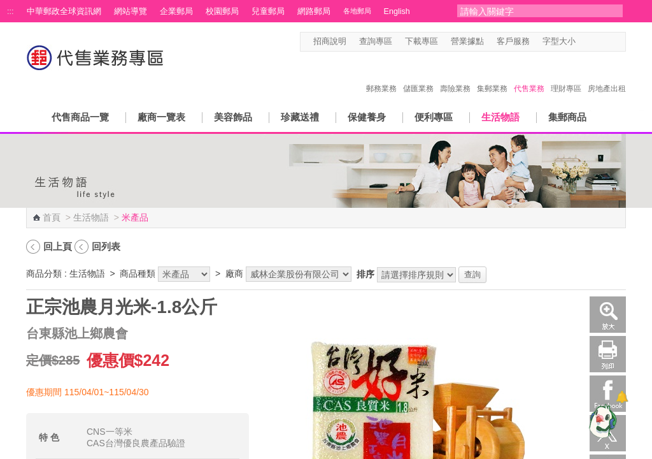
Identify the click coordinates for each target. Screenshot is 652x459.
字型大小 (559, 41)
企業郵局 (176, 11)
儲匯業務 (418, 75)
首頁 (51, 217)
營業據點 (467, 41)
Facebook (608, 393)
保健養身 (367, 117)
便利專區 (434, 117)
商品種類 (137, 273)
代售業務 (529, 75)
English (397, 11)
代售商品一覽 (80, 117)
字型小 (583, 42)
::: (10, 11)
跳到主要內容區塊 (6, 6)
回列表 (106, 246)
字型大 (608, 42)
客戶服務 (513, 41)
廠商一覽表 (161, 117)
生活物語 (500, 117)
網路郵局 (313, 11)
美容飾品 (233, 117)
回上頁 (57, 246)
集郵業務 (492, 75)
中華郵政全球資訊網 (64, 11)
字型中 (595, 42)
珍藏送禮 (300, 117)
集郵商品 (567, 117)
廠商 (234, 273)
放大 (608, 314)
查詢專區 (375, 41)
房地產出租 (607, 75)
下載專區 (421, 41)
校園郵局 (222, 11)
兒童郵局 (268, 11)
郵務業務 (381, 75)
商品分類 (44, 273)
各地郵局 (357, 11)
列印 (608, 354)
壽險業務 (455, 75)
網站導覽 (130, 11)
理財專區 (566, 75)
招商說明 (329, 41)
